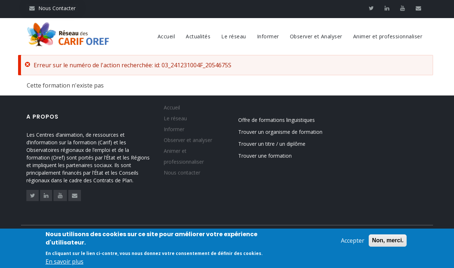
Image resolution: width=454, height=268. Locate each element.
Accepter (352, 242)
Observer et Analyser (316, 36)
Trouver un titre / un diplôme (271, 143)
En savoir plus (64, 263)
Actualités (198, 36)
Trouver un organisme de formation (280, 131)
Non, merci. (387, 241)
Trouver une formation (265, 155)
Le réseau (233, 36)
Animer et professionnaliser (388, 36)
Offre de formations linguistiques (276, 119)
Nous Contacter (52, 8)
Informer (268, 36)
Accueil (166, 36)
